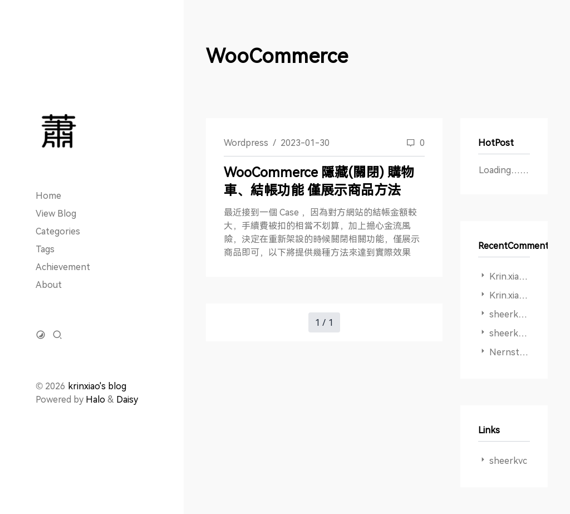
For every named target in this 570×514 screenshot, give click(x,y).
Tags (45, 249)
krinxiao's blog (97, 386)
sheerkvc (508, 460)
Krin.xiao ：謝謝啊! (526, 295)
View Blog (56, 213)
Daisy (127, 399)
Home (48, 195)
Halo (95, 399)
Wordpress (246, 142)
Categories (58, 231)
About (49, 284)
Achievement (63, 267)
